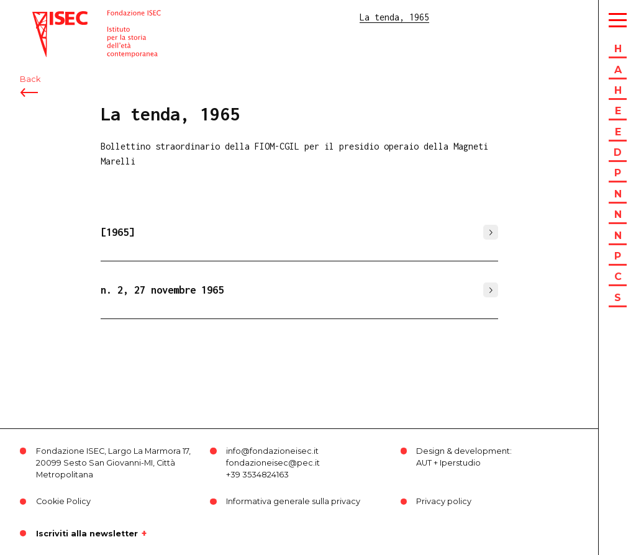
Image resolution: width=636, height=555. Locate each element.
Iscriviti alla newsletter (87, 533)
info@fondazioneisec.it (272, 451)
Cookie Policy (63, 501)
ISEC (42, 17)
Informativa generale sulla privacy (293, 501)
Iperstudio (460, 462)
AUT (424, 462)
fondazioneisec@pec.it (273, 462)
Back (30, 79)
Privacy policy (443, 501)
